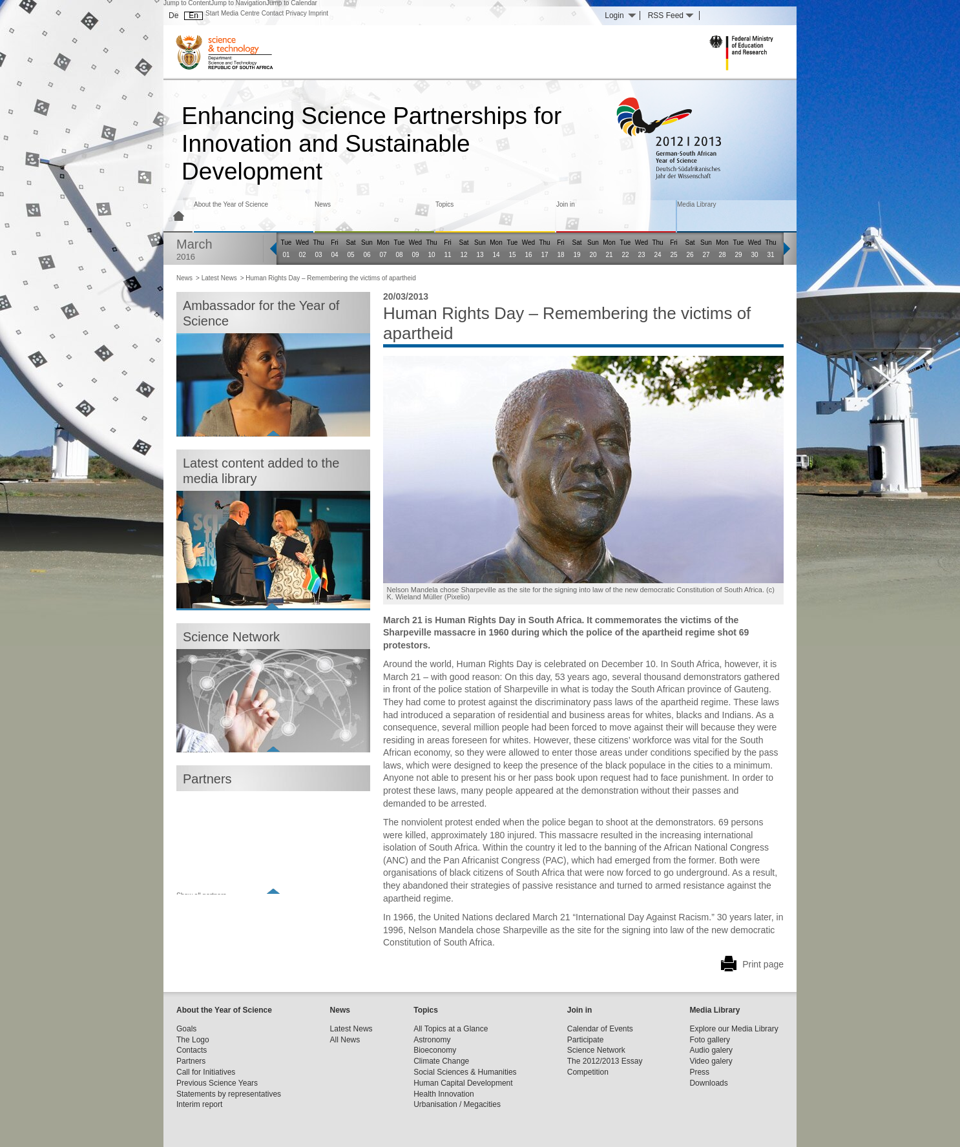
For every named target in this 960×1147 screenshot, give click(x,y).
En (193, 15)
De (173, 15)
